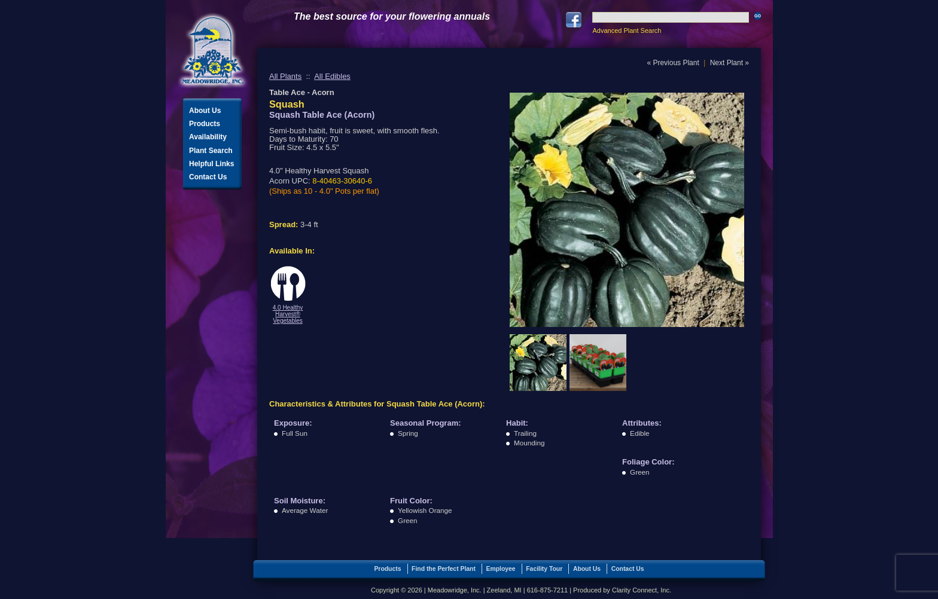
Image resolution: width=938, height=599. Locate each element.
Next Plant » (729, 63)
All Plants (285, 76)
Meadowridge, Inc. (213, 50)
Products (204, 124)
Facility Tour (544, 569)
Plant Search (211, 150)
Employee (501, 569)
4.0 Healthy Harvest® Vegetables (288, 314)
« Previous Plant (673, 63)
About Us (205, 110)
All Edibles (332, 76)
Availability (208, 137)
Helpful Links (211, 164)
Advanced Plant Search (626, 30)
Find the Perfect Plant (444, 569)
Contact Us (208, 177)
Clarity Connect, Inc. (641, 590)
